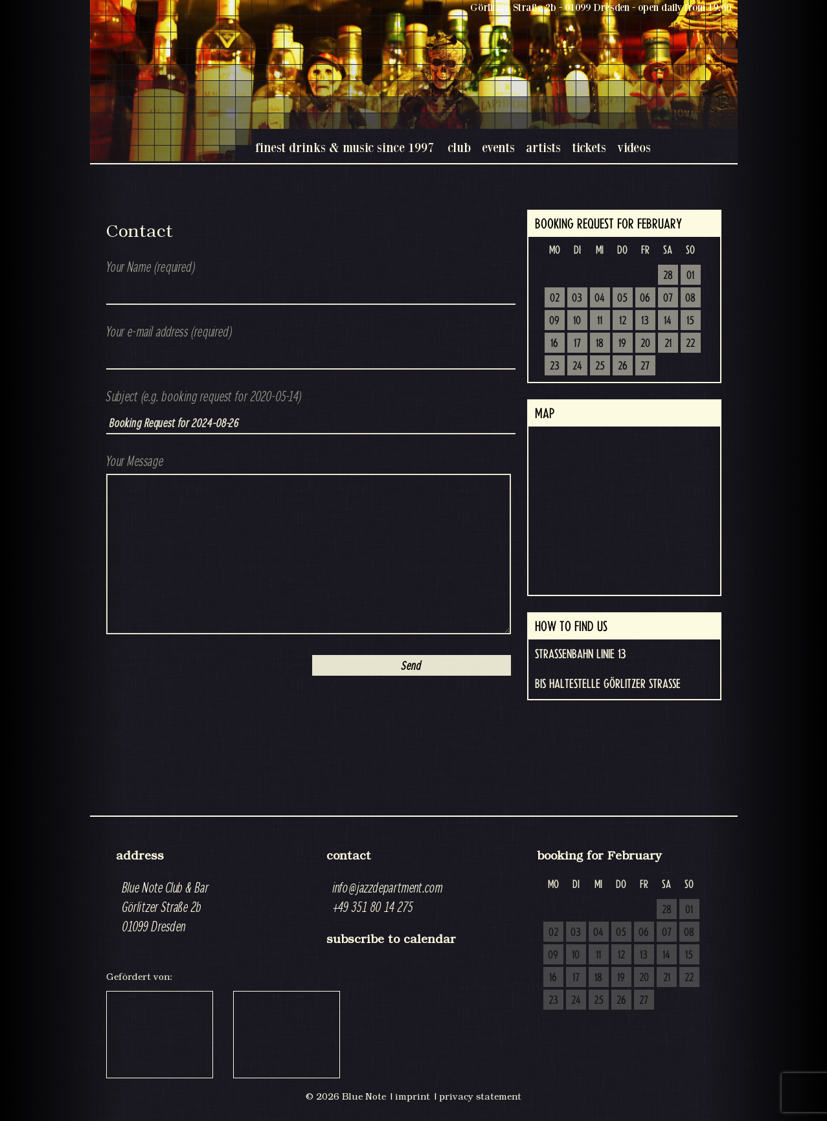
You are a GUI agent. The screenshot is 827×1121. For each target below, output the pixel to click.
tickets (589, 147)
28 (668, 276)
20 (645, 344)
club (459, 147)
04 (600, 298)
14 (668, 321)
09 (554, 321)
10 (577, 321)
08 (690, 298)
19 (622, 344)
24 (577, 366)
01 (690, 276)
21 (668, 344)
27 (645, 366)
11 (599, 321)
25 (600, 366)
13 (645, 321)
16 (554, 344)
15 (690, 321)
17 (577, 344)
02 (555, 298)
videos (634, 147)
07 (668, 298)
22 (690, 344)
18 (600, 344)
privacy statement (480, 1096)
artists (543, 147)
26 (623, 366)
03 (577, 298)
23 (555, 366)
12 (622, 321)
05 (622, 298)
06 (645, 298)
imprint (412, 1096)
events (498, 147)
